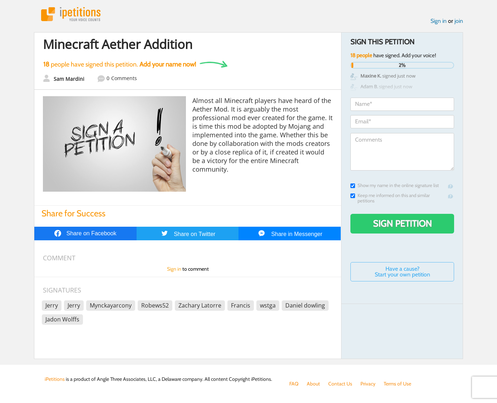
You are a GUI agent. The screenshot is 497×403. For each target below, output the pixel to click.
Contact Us (340, 383)
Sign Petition (402, 223)
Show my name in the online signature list (394, 185)
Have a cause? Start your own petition (402, 271)
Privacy (367, 383)
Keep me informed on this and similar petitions (390, 198)
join (458, 21)
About (313, 383)
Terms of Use (397, 383)
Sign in (438, 21)
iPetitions (70, 14)
